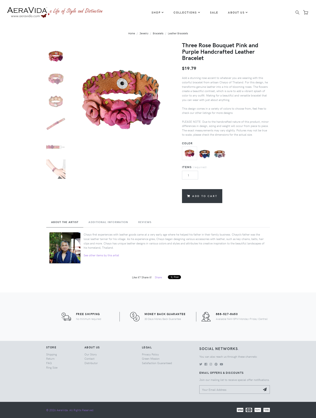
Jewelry (143, 33)
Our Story (90, 354)
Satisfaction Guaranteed (157, 363)
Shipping (51, 354)
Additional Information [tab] (108, 222)
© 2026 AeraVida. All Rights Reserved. (70, 410)
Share (158, 277)
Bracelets (158, 33)
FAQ (49, 363)
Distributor (91, 363)
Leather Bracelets (178, 33)
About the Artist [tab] (64, 222)
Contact (89, 358)
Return (50, 358)
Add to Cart (202, 196)
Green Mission (151, 358)
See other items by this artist (101, 255)
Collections (187, 12)
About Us (238, 12)
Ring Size (51, 367)
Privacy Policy (150, 354)
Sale (214, 12)
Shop (158, 12)
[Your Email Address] (230, 389)
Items (194, 167)
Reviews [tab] (145, 222)
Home (131, 33)
